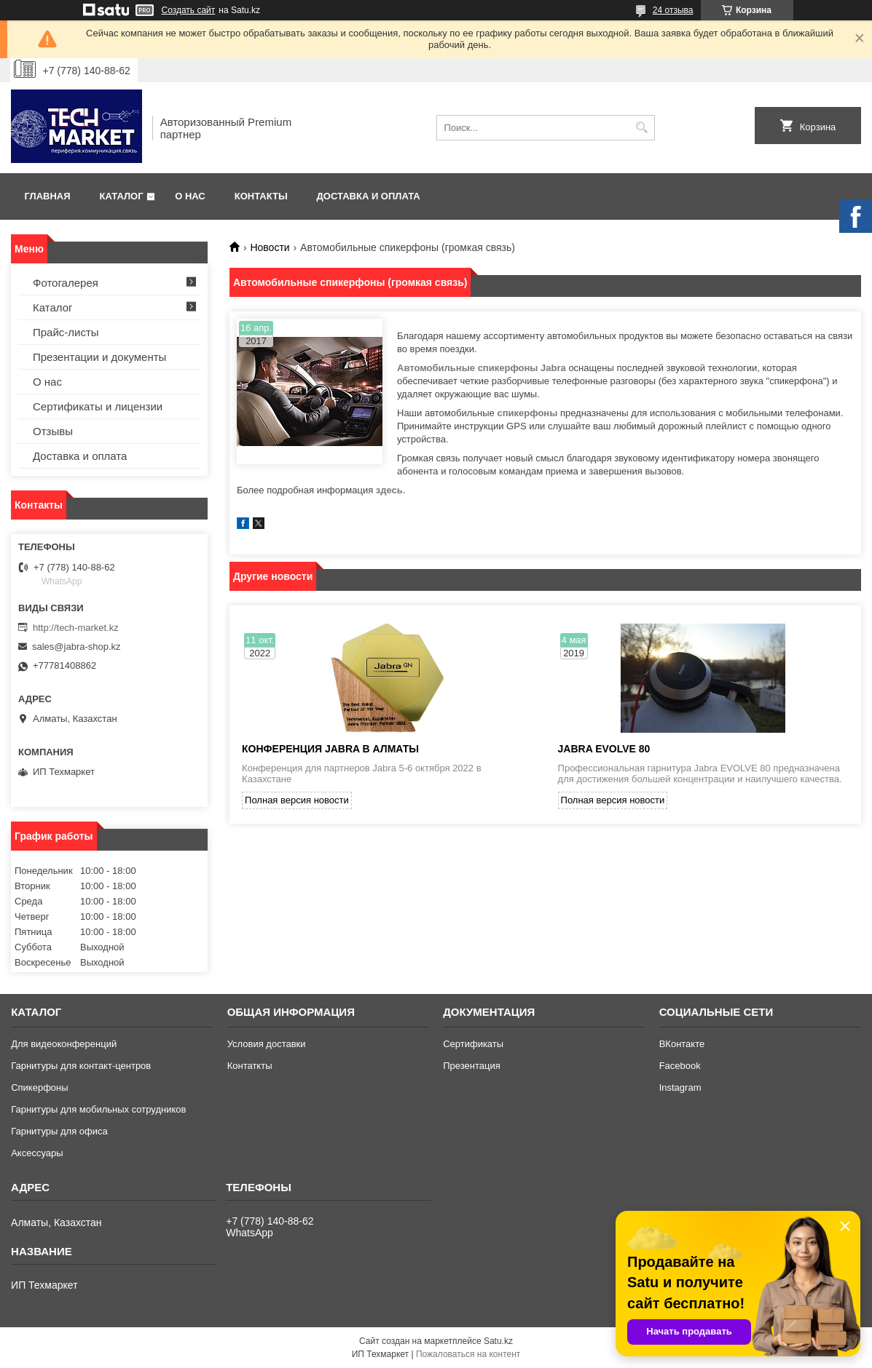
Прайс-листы (66, 332)
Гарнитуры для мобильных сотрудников (98, 1109)
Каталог (122, 196)
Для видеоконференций (64, 1043)
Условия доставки (266, 1043)
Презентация (471, 1065)
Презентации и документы (99, 357)
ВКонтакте (682, 1043)
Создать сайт (189, 10)
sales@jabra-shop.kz (76, 646)
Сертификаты (473, 1043)
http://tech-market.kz (76, 627)
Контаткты (249, 1065)
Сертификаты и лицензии (97, 406)
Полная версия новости (297, 800)
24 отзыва (673, 10)
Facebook (680, 1065)
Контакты (261, 196)
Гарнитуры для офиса (59, 1131)
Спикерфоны (39, 1087)
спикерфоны (527, 412)
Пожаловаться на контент (468, 1354)
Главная (48, 196)
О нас (190, 196)
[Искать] (642, 127)
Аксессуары (37, 1153)
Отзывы (53, 431)
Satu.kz (498, 1341)
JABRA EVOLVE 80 (604, 749)
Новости (269, 247)
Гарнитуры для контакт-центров (81, 1065)
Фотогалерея (65, 283)
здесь (389, 490)
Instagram (680, 1087)
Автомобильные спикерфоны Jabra (481, 367)
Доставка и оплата (368, 196)
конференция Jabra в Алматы (330, 749)
